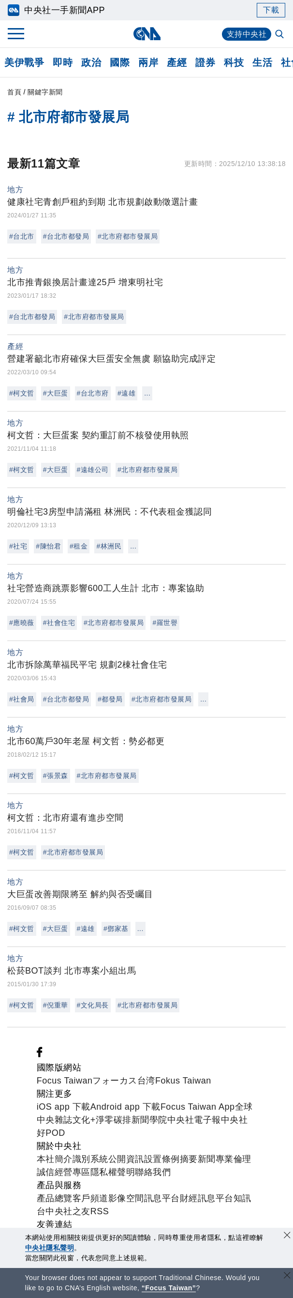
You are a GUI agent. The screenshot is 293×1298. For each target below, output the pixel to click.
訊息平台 (162, 1198)
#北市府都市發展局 (128, 236)
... (147, 393)
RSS (99, 1211)
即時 (63, 62)
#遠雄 (126, 393)
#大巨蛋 (55, 393)
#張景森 (55, 775)
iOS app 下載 (63, 1107)
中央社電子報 (194, 1120)
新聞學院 (149, 1120)
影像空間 (126, 1198)
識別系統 (90, 1159)
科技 (234, 62)
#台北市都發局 (66, 236)
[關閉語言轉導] (287, 1276)
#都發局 (110, 699)
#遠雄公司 (93, 469)
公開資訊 (126, 1159)
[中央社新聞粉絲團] (40, 1054)
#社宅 (18, 546)
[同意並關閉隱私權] (287, 1236)
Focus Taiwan (65, 1080)
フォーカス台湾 (123, 1080)
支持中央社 (247, 34)
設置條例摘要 (171, 1159)
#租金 (79, 546)
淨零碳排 (114, 1120)
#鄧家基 (116, 928)
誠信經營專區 (63, 1172)
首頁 (14, 92)
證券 (205, 62)
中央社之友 (67, 1211)
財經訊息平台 (207, 1198)
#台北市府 (93, 393)
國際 (120, 62)
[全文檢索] (280, 35)
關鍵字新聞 (45, 92)
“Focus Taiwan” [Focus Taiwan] (169, 1288)
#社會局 (21, 699)
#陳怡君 (48, 546)
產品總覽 (55, 1198)
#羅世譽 (164, 622)
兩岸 (148, 62)
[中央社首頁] (146, 33)
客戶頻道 (90, 1198)
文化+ (84, 1120)
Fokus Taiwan (183, 1080)
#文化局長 (93, 1005)
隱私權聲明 (112, 1172)
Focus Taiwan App (198, 1107)
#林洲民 (108, 546)
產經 (177, 62)
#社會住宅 (59, 622)
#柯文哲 (21, 393)
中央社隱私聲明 (49, 1248)
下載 (271, 10)
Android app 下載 (125, 1107)
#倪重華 (55, 1005)
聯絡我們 (153, 1172)
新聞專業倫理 (224, 1159)
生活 (262, 62)
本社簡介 (55, 1159)
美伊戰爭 (24, 62)
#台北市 (21, 236)
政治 (91, 62)
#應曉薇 (21, 622)
